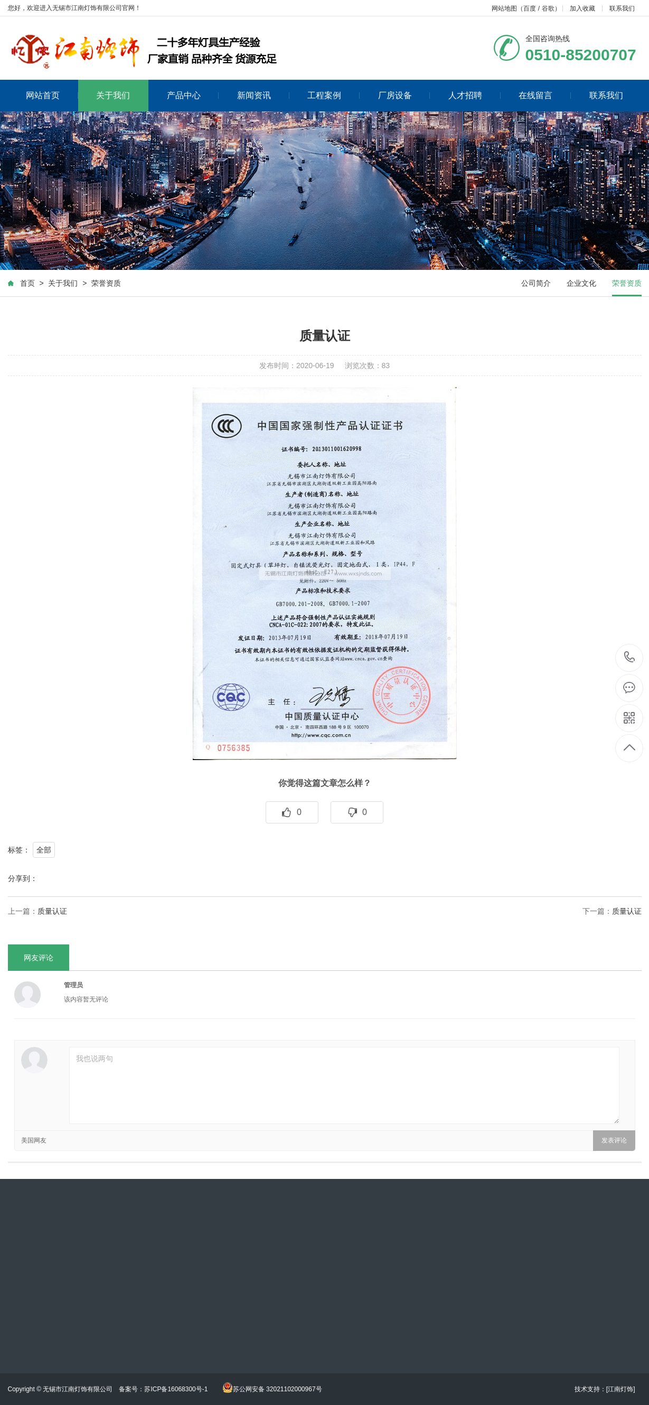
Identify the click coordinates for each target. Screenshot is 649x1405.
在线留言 (545, 95)
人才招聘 (474, 95)
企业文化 (581, 283)
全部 (43, 850)
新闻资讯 (263, 95)
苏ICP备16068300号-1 (176, 1389)
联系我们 (622, 8)
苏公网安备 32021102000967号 (272, 1389)
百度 (529, 8)
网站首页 (52, 95)
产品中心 (193, 95)
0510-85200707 (630, 658)
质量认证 (52, 911)
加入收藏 (582, 8)
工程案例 (333, 95)
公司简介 (536, 283)
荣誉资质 (106, 283)
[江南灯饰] (620, 1389)
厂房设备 (404, 95)
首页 (27, 283)
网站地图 (504, 8)
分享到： (22, 878)
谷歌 (548, 8)
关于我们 (113, 95)
